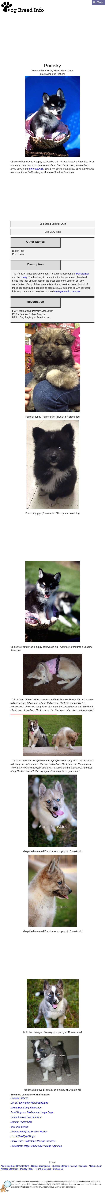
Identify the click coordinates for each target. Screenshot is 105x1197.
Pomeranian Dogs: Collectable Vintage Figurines (36, 1146)
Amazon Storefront (9, 1169)
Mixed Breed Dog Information (26, 1107)
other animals (36, 168)
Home (52, 1162)
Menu (100, 2)
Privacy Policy (26, 1169)
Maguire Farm (95, 1166)
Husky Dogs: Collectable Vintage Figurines (33, 1141)
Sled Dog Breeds (20, 1126)
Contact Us (58, 1169)
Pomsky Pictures (19, 1098)
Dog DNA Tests (53, 232)
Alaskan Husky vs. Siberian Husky (29, 1131)
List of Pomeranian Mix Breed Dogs (29, 1103)
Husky (24, 277)
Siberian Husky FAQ (21, 1122)
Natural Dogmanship (40, 1166)
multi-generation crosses (67, 291)
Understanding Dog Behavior (26, 1117)
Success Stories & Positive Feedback (69, 1166)
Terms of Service (43, 1169)
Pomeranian (82, 273)
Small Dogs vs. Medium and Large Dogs (32, 1112)
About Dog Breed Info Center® (15, 1166)
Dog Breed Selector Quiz (53, 224)
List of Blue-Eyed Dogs (23, 1136)
